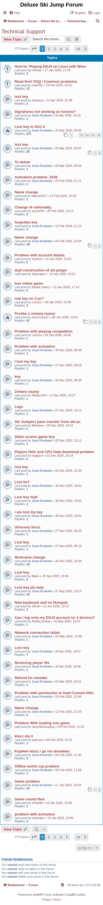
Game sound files (30, 799)
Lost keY (22, 482)
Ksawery (37, 100)
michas (36, 70)
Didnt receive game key (35, 437)
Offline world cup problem (37, 766)
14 (87, 135)
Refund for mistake (31, 678)
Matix (35, 576)
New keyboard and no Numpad (41, 602)
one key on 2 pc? (29, 298)
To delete (22, 162)
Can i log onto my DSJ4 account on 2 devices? (55, 617)
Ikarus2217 (39, 195)
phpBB (37, 894)
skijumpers (39, 274)
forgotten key (26, 222)
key (18, 376)
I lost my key (25, 361)
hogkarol (37, 455)
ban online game (29, 283)
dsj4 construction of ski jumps (41, 270)
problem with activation (35, 814)
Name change (26, 192)
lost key (21, 96)
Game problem (27, 781)
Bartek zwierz (41, 287)
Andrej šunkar (41, 621)
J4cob (36, 606)
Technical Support (23, 31)
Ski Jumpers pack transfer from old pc (47, 422)
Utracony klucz (27, 527)
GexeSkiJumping (43, 726)
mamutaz (38, 818)
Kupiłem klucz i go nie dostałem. (43, 751)
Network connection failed (37, 633)
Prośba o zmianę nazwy (35, 313)
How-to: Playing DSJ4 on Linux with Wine (50, 66)
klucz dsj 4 (24, 736)
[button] (34, 48)
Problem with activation (35, 346)
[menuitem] (14, 13)
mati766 (37, 85)
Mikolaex (37, 425)
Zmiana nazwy (27, 392)
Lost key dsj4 (26, 497)
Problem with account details (40, 255)
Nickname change (30, 557)
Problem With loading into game (42, 723)
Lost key (22, 542)
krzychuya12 (40, 317)
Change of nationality (33, 207)
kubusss (37, 739)
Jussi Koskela (42, 115)
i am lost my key (29, 512)
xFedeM (37, 802)
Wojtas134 (39, 395)
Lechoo (36, 302)
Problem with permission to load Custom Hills (54, 693)
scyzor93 (38, 211)
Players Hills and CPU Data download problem (54, 452)
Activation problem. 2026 (36, 177)
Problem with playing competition (44, 331)
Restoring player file (32, 663)
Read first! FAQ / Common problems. (46, 81)
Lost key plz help (29, 587)
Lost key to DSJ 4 (30, 127)
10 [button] (78, 48)
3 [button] (54, 48)
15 (92, 135)
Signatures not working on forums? (45, 112)
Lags (19, 407)
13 (81, 135)
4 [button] (61, 48)
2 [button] (48, 48)
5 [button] (67, 48)
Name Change (27, 708)
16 (99, 135)
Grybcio (37, 258)
